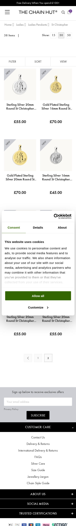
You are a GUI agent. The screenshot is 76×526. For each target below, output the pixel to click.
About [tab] (62, 227)
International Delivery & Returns (38, 450)
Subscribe (38, 415)
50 (69, 35)
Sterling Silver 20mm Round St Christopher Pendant (20, 106)
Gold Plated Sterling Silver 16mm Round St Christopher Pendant (56, 106)
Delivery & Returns (38, 444)
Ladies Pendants (37, 24)
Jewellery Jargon (38, 477)
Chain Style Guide (38, 483)
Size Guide (38, 470)
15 (53, 35)
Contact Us (38, 437)
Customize (38, 307)
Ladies (20, 24)
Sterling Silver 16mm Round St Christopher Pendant (56, 177)
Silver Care (38, 463)
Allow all (38, 296)
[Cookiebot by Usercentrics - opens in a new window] (54, 216)
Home (8, 24)
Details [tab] (38, 227)
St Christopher (59, 24)
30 (61, 35)
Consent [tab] (13, 227)
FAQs (38, 457)
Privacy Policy (11, 409)
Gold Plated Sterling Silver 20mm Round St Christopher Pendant (20, 177)
